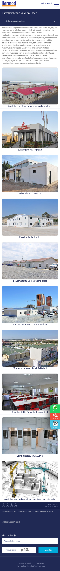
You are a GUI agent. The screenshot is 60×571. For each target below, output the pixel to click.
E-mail (55, 424)
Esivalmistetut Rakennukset (14, 512)
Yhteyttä (55, 416)
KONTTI (31, 512)
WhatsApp (55, 408)
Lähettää (48, 550)
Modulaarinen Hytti (44, 512)
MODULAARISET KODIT (11, 522)
